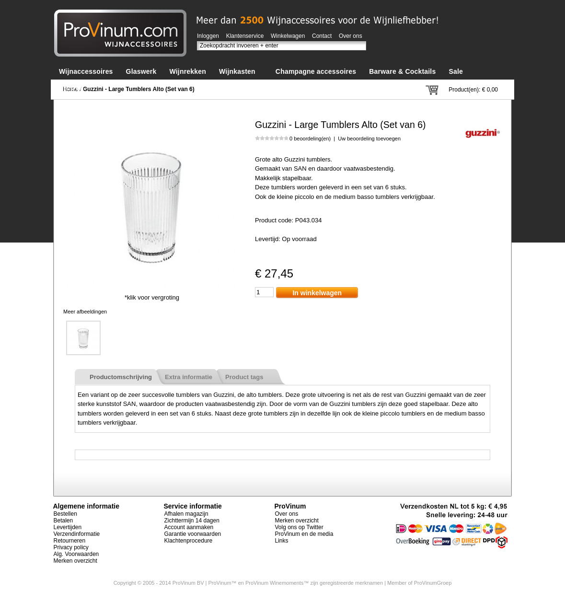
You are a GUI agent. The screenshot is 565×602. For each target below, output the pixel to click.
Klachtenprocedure (188, 540)
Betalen (63, 520)
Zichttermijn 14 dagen (191, 520)
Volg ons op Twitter (299, 527)
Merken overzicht (75, 560)
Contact (322, 36)
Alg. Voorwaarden (76, 554)
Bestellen (65, 513)
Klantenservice (245, 36)
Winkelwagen (288, 36)
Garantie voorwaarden (192, 534)
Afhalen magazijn (186, 513)
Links (281, 540)
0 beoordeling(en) (310, 138)
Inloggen (208, 36)
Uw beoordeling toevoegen (369, 138)
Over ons (350, 36)
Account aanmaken (189, 527)
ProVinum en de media (304, 534)
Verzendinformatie (77, 534)
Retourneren (70, 540)
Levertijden (68, 527)
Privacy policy (71, 547)
